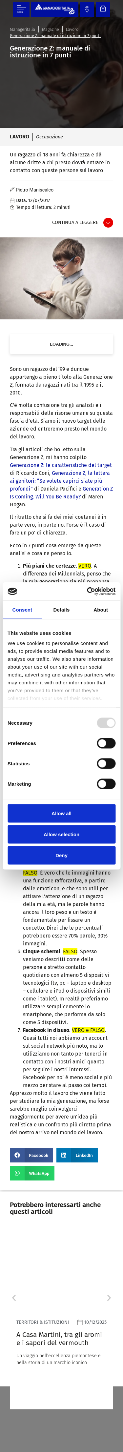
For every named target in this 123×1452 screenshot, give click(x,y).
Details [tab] (61, 609)
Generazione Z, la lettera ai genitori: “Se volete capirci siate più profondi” (60, 481)
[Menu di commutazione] (21, 9)
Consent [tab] (22, 609)
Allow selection (61, 834)
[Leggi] (61, 1319)
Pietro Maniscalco (34, 190)
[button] (31, 1155)
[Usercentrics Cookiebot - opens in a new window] (87, 591)
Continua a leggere (75, 222)
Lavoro (72, 29)
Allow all (61, 813)
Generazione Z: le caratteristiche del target (61, 465)
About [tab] (100, 609)
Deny (61, 855)
